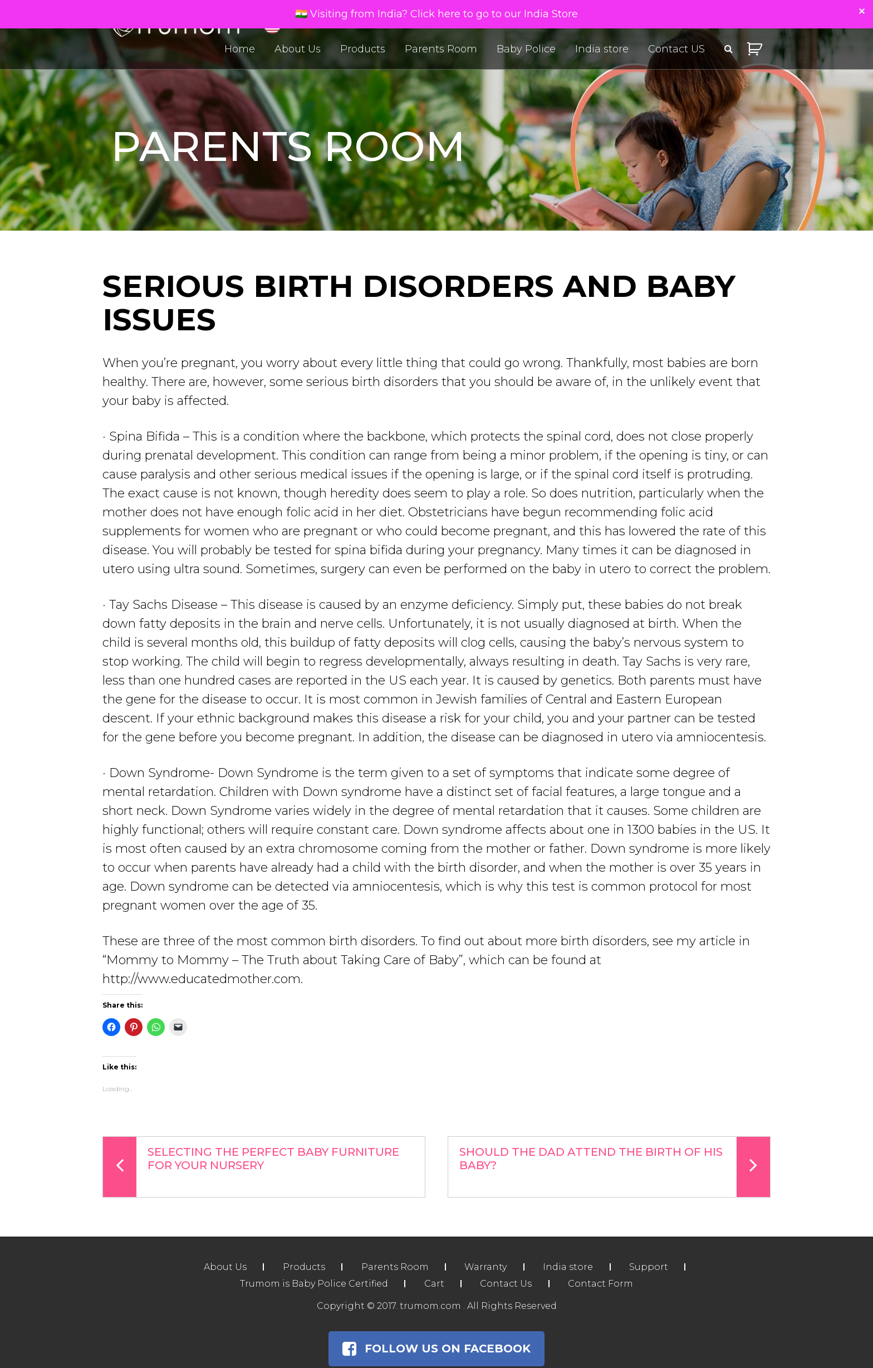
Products (362, 49)
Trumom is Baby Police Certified (313, 1283)
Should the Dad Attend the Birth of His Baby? (614, 1167)
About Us (297, 49)
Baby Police (526, 49)
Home (239, 49)
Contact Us (506, 1283)
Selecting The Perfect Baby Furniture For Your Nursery (251, 1167)
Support (650, 1267)
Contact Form (601, 1283)
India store (602, 49)
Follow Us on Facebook (436, 1348)
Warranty (486, 1267)
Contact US (676, 49)
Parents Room (441, 49)
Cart (434, 1283)
